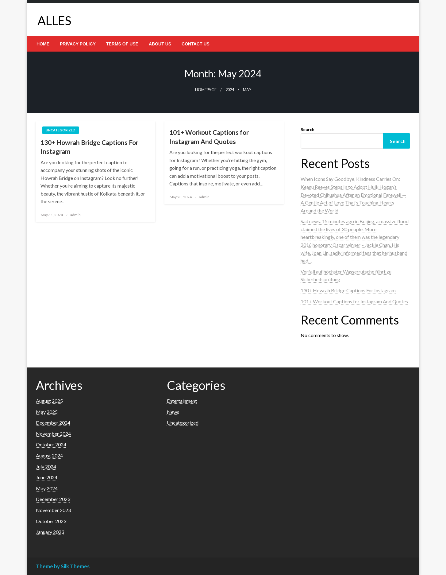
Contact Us (196, 43)
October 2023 (51, 521)
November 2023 (53, 510)
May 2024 (47, 488)
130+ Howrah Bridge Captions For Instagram (89, 146)
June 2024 (46, 477)
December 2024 (53, 422)
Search (307, 129)
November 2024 (53, 434)
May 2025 (47, 412)
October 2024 (51, 444)
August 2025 (49, 401)
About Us (160, 43)
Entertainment (182, 401)
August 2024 (49, 455)
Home (43, 43)
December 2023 (53, 499)
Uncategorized (60, 130)
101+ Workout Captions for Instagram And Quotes (209, 136)
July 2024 (46, 466)
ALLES (54, 20)
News (173, 412)
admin (75, 214)
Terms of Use (122, 43)
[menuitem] (43, 44)
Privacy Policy (78, 43)
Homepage (206, 89)
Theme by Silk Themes (63, 566)
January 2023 (50, 532)
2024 (229, 89)
